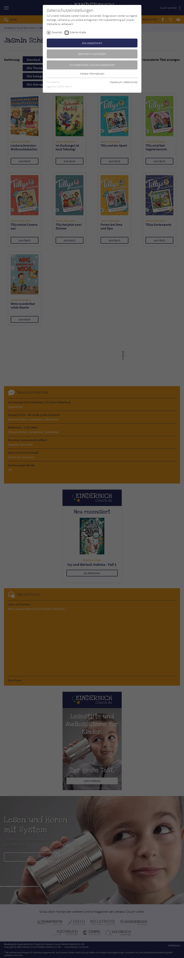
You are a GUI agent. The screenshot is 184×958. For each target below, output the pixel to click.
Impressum (116, 82)
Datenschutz (130, 82)
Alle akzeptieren (92, 43)
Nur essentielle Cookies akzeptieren (92, 65)
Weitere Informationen (92, 73)
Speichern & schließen (92, 54)
